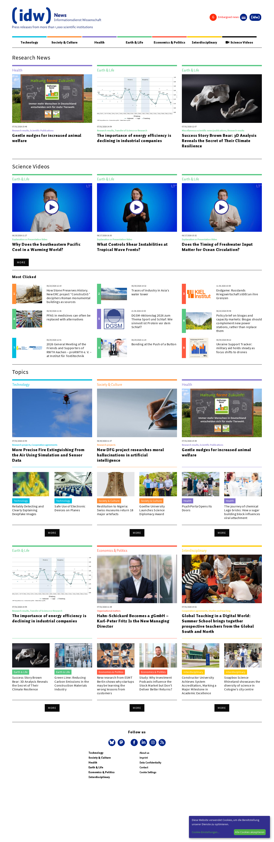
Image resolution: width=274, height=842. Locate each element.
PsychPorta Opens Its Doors (197, 508)
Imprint (144, 758)
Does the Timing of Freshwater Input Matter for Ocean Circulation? (217, 247)
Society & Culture (64, 42)
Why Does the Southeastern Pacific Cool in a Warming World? (46, 247)
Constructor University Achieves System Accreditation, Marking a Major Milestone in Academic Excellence (199, 685)
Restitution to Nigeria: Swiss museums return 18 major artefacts (115, 510)
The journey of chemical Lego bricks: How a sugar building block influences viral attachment (242, 512)
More (21, 262)
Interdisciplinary (204, 42)
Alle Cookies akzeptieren (249, 832)
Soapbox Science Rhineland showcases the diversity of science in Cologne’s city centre (242, 683)
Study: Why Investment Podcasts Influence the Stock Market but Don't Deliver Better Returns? (155, 683)
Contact (144, 767)
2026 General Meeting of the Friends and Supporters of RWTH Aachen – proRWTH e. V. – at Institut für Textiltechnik (69, 350)
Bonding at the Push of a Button (153, 344)
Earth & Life (134, 42)
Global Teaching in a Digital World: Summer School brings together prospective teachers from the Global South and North (218, 624)
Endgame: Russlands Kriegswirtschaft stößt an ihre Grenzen (237, 294)
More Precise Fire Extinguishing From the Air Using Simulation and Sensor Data (48, 455)
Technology (29, 42)
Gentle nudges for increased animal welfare (46, 138)
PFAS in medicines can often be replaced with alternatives (69, 317)
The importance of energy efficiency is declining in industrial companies (134, 138)
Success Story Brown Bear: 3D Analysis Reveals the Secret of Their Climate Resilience (219, 141)
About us (144, 753)
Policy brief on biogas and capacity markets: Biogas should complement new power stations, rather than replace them (239, 323)
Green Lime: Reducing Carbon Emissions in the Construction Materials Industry (71, 683)
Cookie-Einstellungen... (205, 832)
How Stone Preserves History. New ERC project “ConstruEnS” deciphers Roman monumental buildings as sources (68, 296)
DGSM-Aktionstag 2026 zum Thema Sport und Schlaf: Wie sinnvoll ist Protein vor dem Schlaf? (152, 321)
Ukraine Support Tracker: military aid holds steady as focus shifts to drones (235, 348)
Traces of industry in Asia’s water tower (150, 292)
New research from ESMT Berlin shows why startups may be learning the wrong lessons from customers (115, 685)
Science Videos (239, 42)
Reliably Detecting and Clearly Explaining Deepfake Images (28, 510)
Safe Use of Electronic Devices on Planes (69, 508)
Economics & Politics (169, 42)
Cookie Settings (148, 772)
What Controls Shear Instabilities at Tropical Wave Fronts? (132, 247)
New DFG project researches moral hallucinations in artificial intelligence (130, 455)
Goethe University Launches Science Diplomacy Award (152, 510)
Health (99, 42)
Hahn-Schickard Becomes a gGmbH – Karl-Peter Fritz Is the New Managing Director (133, 621)
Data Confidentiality (150, 762)
